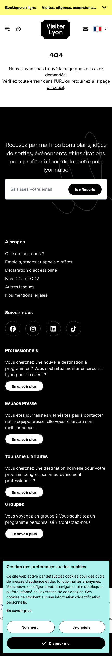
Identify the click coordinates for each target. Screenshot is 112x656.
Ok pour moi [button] (56, 643)
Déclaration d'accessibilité (31, 270)
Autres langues (19, 286)
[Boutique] (85, 29)
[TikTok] (73, 328)
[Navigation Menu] (7, 29)
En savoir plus (24, 386)
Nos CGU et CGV (22, 278)
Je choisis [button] (81, 627)
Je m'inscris (85, 189)
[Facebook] (12, 328)
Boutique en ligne (20, 7)
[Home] (56, 29)
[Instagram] (33, 328)
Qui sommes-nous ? (24, 253)
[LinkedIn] (53, 328)
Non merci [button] (31, 627)
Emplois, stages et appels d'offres (38, 261)
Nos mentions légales (26, 295)
